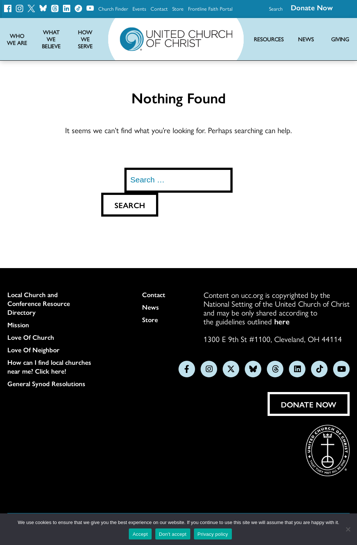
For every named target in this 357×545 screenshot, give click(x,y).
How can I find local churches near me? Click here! (49, 366)
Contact (159, 8)
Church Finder (113, 8)
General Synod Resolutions (46, 383)
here (282, 321)
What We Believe (51, 39)
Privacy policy (213, 534)
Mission (18, 324)
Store (178, 8)
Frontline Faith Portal (210, 8)
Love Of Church (30, 337)
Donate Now (308, 404)
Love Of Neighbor (33, 349)
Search (276, 8)
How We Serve (85, 39)
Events (139, 8)
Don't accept (173, 534)
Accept (140, 534)
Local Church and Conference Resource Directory (38, 303)
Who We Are (17, 39)
